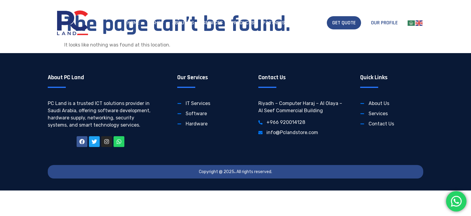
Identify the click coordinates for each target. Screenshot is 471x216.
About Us (183, 22)
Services (212, 22)
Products (242, 22)
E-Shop (156, 22)
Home (133, 22)
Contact (303, 22)
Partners (274, 22)
